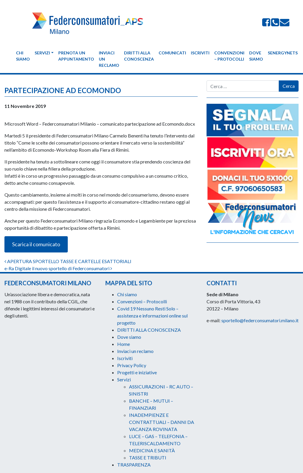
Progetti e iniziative (137, 372)
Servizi (42, 52)
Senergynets (283, 52)
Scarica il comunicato (36, 244)
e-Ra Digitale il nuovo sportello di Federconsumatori (58, 268)
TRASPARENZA (134, 464)
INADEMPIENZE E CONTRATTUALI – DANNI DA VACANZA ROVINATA (161, 422)
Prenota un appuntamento (76, 55)
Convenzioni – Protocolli (229, 55)
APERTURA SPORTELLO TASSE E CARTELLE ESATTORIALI (67, 261)
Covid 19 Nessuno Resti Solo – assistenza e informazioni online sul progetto (152, 315)
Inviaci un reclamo (109, 59)
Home (123, 344)
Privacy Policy (131, 365)
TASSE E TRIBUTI (147, 457)
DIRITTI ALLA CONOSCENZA (139, 55)
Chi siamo (23, 55)
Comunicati (172, 52)
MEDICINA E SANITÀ (152, 450)
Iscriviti (200, 52)
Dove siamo (256, 55)
